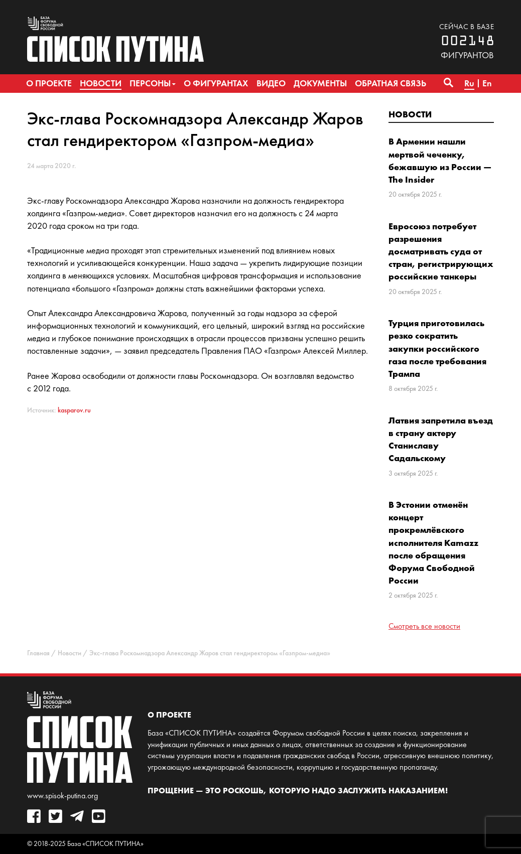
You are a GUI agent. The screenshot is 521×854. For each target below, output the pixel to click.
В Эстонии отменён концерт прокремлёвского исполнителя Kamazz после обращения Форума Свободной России (433, 542)
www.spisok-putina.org (62, 795)
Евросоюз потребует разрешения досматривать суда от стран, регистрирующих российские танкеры (440, 251)
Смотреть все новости (424, 626)
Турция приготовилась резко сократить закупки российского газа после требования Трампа (437, 348)
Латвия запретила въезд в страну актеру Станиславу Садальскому (440, 439)
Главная (38, 653)
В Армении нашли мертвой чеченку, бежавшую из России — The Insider (439, 160)
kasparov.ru (74, 410)
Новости (410, 114)
